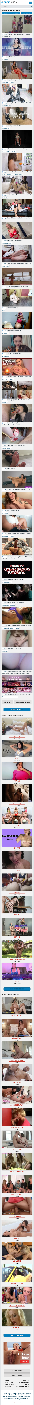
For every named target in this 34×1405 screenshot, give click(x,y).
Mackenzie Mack (17, 1297)
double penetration (17, 950)
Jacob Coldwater (17, 1096)
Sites (27, 1384)
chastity (5, 59)
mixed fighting (7, 582)
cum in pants (17, 1375)
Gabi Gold (6, 151)
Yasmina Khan (17, 1007)
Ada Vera (17, 1074)
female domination (8, 82)
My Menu (30, 2)
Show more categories (17, 989)
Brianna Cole (17, 1185)
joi (3, 310)
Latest (5, 13)
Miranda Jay (17, 1029)
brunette (17, 861)
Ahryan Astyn (17, 1118)
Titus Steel (17, 1319)
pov (21, 174)
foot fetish (6, 266)
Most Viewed (26, 13)
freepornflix (15, 1402)
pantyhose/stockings (9, 605)
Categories (9, 1384)
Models (8, 1386)
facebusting (17, 1371)
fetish (17, 928)
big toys (5, 513)
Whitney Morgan (17, 1163)
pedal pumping (7, 448)
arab (17, 750)
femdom (5, 402)
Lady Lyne (17, 1207)
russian (17, 883)
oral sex (5, 197)
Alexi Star (17, 1140)
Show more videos (17, 709)
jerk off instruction (8, 379)
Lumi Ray (17, 1230)
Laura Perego (17, 1274)
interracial (17, 794)
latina (16, 174)
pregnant (5, 333)
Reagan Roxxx (17, 1051)
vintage (17, 772)
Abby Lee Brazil (7, 174)
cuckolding (6, 356)
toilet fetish (6, 128)
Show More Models (17, 1335)
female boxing (7, 243)
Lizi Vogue (17, 1252)
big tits (13, 151)
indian (17, 727)
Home (9, 1)
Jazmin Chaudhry (8, 628)
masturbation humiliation (10, 697)
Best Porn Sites (22, 1386)
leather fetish (7, 105)
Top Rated (15, 13)
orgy (17, 817)
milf (17, 973)
